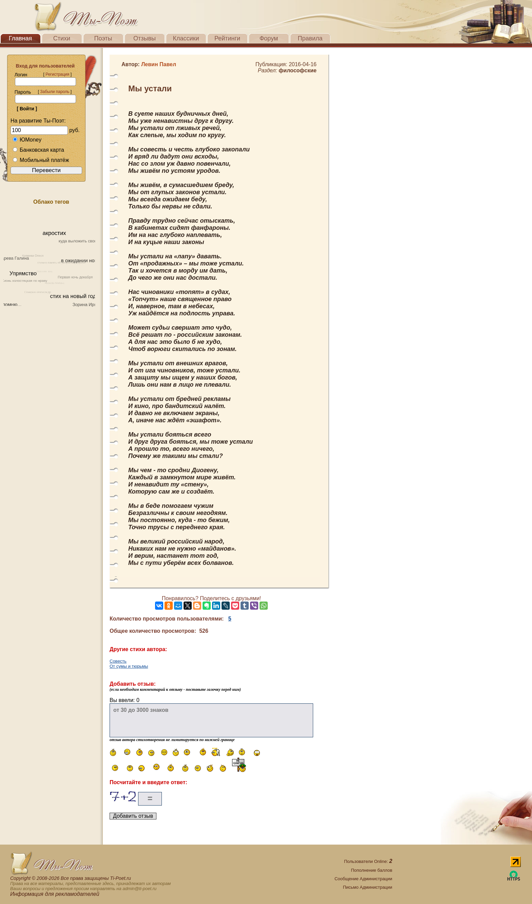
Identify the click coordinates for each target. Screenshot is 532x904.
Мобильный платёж (41, 160)
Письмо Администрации (367, 887)
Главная (20, 38)
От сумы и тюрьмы (129, 666)
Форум (269, 38)
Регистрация (57, 74)
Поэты (103, 38)
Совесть (118, 661)
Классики (186, 38)
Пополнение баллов (371, 870)
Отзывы (144, 38)
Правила (310, 38)
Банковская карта (38, 150)
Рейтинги (227, 38)
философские (298, 70)
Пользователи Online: (368, 861)
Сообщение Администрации (363, 878)
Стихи (61, 38)
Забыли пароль (54, 91)
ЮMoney (27, 140)
